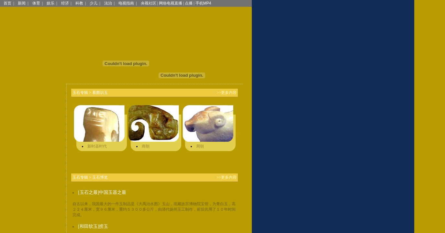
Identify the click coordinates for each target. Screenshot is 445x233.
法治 (108, 3)
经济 (65, 3)
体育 (36, 3)
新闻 (22, 3)
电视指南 (126, 3)
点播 (189, 3)
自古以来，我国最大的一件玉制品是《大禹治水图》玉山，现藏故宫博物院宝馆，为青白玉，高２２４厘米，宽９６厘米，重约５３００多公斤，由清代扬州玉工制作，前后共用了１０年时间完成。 (154, 209)
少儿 (93, 3)
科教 (79, 3)
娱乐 (50, 3)
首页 (7, 3)
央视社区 (148, 3)
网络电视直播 (170, 3)
